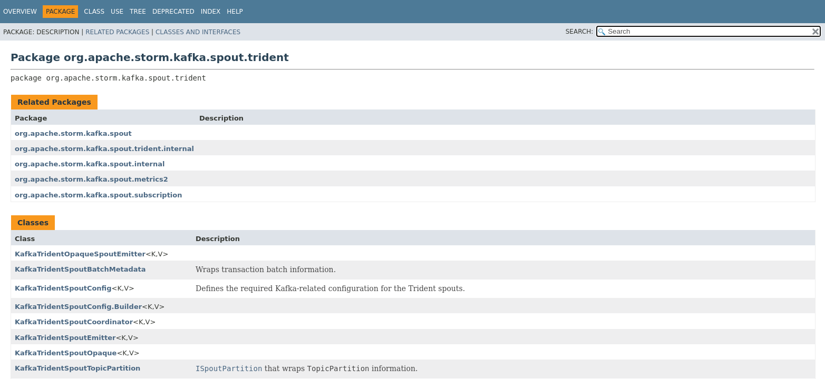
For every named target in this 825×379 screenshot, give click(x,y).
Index (211, 11)
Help (235, 11)
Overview (20, 11)
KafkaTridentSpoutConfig (63, 288)
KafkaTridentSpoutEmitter (65, 338)
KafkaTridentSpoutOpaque (66, 353)
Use (117, 11)
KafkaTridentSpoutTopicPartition (77, 368)
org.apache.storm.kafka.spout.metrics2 (91, 179)
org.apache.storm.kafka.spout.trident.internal (104, 149)
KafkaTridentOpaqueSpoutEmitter (80, 254)
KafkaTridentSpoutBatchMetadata (80, 269)
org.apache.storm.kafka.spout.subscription (98, 195)
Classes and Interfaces (198, 32)
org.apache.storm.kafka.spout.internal (89, 164)
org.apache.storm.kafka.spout (73, 133)
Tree (138, 11)
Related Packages (117, 32)
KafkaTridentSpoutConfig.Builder (78, 307)
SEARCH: (580, 31)
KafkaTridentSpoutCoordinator (74, 322)
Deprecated (173, 11)
